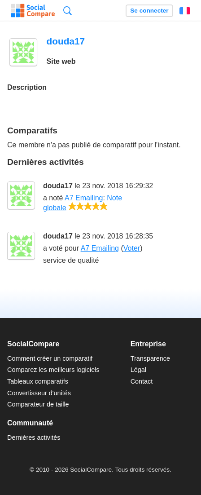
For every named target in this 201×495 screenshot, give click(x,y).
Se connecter (149, 10)
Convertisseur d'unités (39, 393)
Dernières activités (33, 437)
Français (184, 10)
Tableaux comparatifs (37, 381)
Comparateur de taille (38, 404)
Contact (142, 381)
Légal (138, 369)
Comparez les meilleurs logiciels (53, 369)
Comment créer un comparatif (49, 358)
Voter (131, 248)
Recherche (67, 10)
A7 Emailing (84, 198)
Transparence (150, 358)
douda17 (58, 186)
